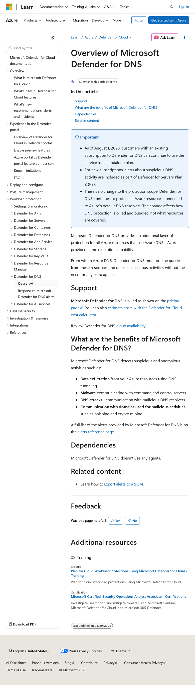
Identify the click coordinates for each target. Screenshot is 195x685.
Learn (75, 37)
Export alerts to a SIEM (123, 483)
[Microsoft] (9, 7)
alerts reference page (95, 431)
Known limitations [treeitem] (27, 170)
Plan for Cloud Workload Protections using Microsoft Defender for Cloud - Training (129, 573)
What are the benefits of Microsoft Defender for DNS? (116, 107)
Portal (139, 20)
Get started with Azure (168, 20)
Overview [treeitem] (25, 283)
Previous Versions (45, 662)
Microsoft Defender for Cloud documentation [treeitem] (32, 60)
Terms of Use (16, 670)
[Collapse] (52, 37)
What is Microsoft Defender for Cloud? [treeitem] (35, 80)
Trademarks (40, 670)
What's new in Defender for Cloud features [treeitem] (35, 94)
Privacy (109, 662)
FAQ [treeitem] (17, 177)
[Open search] (172, 6)
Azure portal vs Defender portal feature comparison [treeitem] (34, 160)
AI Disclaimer (16, 662)
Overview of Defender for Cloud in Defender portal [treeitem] (33, 140)
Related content (87, 120)
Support (81, 100)
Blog (68, 662)
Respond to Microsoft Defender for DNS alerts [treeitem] (36, 293)
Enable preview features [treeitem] (32, 150)
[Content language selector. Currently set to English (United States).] (29, 651)
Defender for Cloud (113, 37)
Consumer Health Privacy (143, 662)
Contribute (89, 662)
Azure (89, 37)
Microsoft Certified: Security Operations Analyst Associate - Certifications (128, 596)
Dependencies (85, 114)
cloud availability (131, 325)
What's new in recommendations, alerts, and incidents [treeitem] (33, 110)
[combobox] (32, 48)
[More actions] (184, 38)
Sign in (184, 6)
